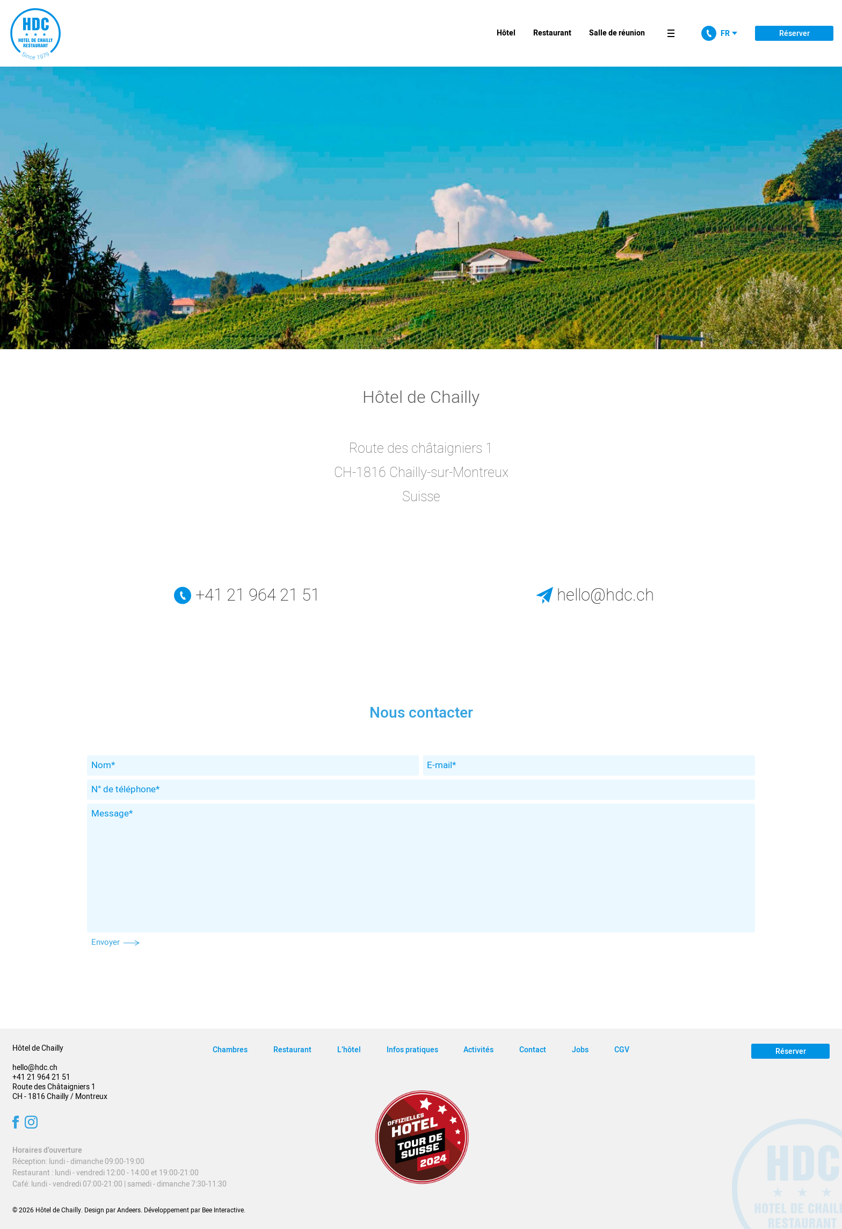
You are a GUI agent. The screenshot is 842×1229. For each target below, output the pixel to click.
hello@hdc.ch (595, 595)
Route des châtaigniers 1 (421, 449)
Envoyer (115, 942)
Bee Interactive (223, 1210)
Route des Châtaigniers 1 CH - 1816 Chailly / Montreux (59, 1091)
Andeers (129, 1210)
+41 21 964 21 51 (247, 595)
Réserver (794, 33)
